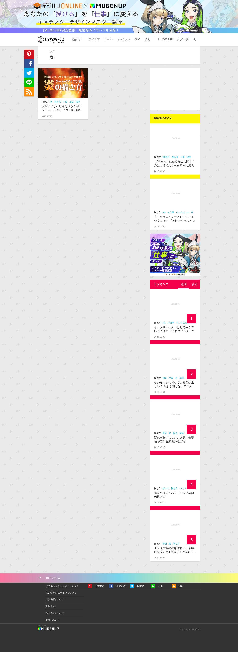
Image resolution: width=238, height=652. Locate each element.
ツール (108, 39)
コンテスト (123, 39)
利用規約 (50, 606)
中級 (65, 102)
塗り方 (176, 543)
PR (164, 212)
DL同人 (166, 157)
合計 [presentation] (195, 284)
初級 (165, 378)
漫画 (189, 157)
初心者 (175, 157)
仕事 (182, 157)
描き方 (76, 39)
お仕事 (171, 212)
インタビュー (182, 212)
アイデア (94, 39)
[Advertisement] (175, 89)
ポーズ (166, 488)
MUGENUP (165, 39)
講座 (78, 102)
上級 (71, 102)
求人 (147, 39)
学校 (137, 39)
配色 (175, 433)
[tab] (183, 284)
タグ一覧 (182, 39)
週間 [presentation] (184, 284)
